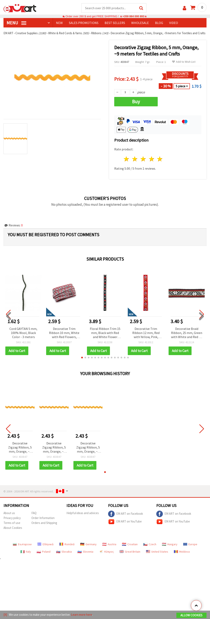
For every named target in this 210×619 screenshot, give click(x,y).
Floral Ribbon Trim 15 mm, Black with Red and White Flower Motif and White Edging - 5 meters (105, 333)
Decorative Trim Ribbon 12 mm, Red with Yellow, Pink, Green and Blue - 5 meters (146, 333)
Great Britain (130, 552)
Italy (26, 551)
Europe (190, 544)
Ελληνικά (45, 544)
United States (157, 552)
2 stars (135, 159)
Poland (43, 551)
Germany (88, 544)
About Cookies (12, 528)
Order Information (43, 518)
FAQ (34, 513)
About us (9, 513)
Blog (159, 23)
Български (22, 544)
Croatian (130, 544)
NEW (59, 23)
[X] (5, 615)
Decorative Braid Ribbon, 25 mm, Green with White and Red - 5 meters (186, 333)
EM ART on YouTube (125, 521)
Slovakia (64, 551)
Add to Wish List (183, 61)
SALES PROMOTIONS (83, 23)
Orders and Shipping (44, 523)
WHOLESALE (140, 23)
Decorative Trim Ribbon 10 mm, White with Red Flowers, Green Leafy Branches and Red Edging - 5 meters (64, 333)
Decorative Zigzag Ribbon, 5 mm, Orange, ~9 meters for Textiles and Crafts (20, 447)
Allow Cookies (191, 615)
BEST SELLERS (115, 23)
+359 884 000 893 (133, 16)
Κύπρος (106, 552)
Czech (149, 544)
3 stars (143, 159)
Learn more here (81, 615)
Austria (109, 544)
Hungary (169, 544)
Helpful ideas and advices (82, 513)
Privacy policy (12, 518)
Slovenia (85, 551)
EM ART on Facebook (125, 514)
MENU (16, 23)
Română (66, 544)
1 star (126, 159)
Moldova (182, 552)
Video (173, 23)
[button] (82, 357)
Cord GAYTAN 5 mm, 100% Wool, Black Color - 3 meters (23, 333)
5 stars (160, 159)
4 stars (151, 159)
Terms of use (11, 523)
